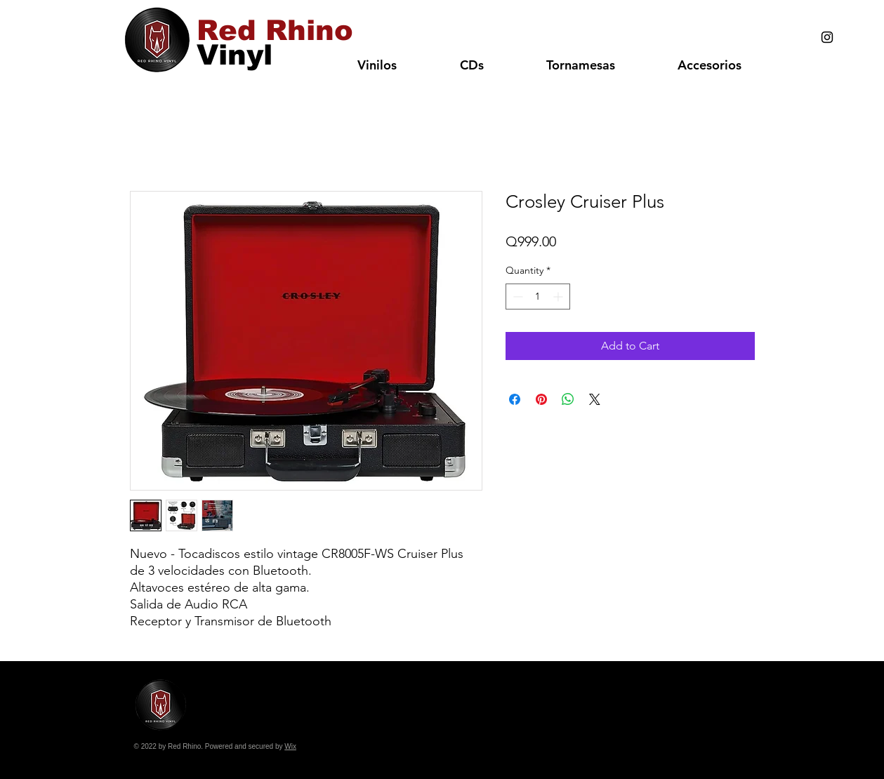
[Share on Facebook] (514, 399)
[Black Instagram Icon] (827, 37)
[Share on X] (594, 399)
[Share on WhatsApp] (568, 399)
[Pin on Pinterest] (541, 399)
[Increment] (559, 296)
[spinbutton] (537, 296)
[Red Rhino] (275, 30)
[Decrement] (516, 296)
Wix (290, 746)
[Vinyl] (234, 54)
